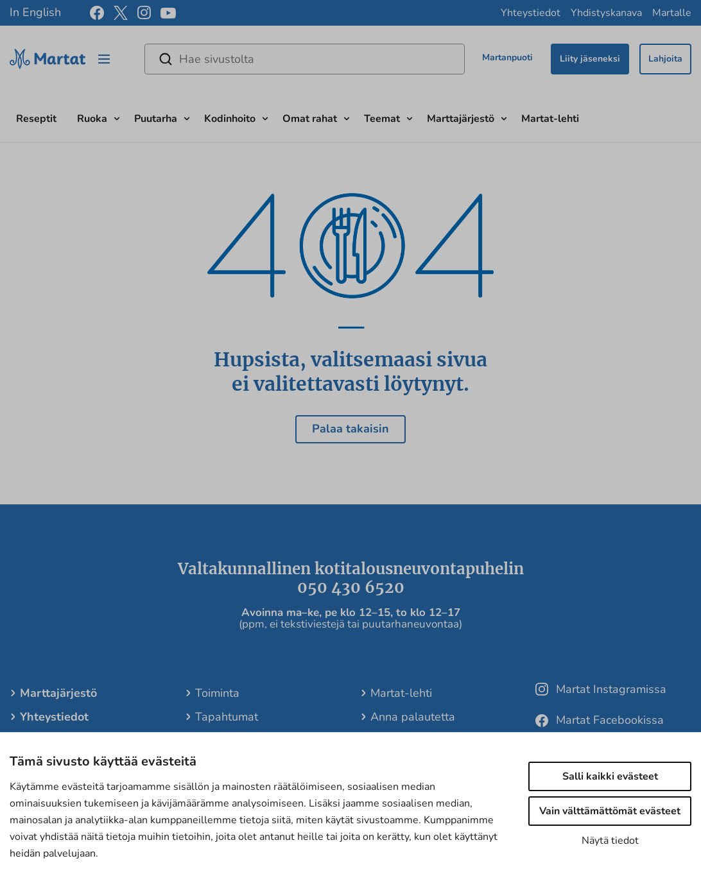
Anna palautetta (412, 716)
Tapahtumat (226, 716)
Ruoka (92, 119)
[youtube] (168, 13)
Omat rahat (309, 119)
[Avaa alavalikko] (117, 117)
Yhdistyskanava (606, 13)
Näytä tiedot (610, 841)
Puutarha (155, 119)
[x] (121, 13)
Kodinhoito (229, 119)
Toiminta (217, 693)
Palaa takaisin (350, 428)
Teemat (382, 119)
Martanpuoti (507, 57)
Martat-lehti (550, 119)
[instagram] (144, 13)
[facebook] (97, 13)
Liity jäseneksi (590, 59)
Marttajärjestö (460, 119)
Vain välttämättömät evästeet (609, 811)
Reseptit (36, 119)
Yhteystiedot (530, 13)
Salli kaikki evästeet (610, 776)
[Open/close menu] (104, 59)
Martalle (671, 13)
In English (35, 12)
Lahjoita (665, 59)
